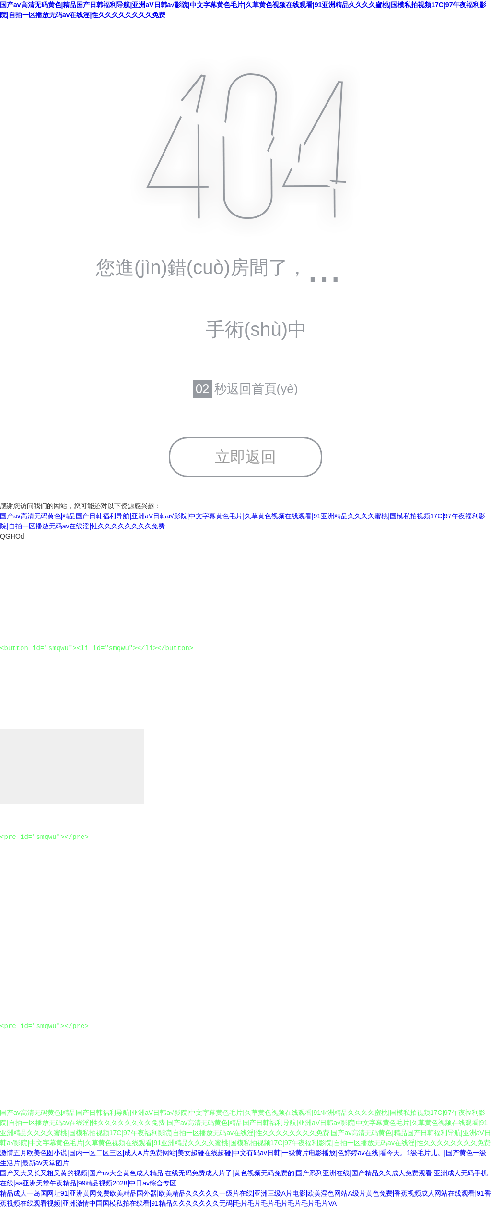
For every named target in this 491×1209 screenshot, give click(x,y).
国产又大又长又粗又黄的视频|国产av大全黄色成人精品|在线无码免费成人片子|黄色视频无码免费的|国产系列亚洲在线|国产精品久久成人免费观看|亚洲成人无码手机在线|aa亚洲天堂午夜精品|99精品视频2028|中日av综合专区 (244, 1178)
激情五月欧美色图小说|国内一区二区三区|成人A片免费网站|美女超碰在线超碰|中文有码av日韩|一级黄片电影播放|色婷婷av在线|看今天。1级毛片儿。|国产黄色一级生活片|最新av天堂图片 (243, 1158)
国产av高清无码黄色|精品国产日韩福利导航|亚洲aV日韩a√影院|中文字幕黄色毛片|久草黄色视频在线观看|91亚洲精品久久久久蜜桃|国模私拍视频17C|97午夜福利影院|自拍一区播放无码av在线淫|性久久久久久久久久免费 (243, 10)
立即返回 (245, 457)
